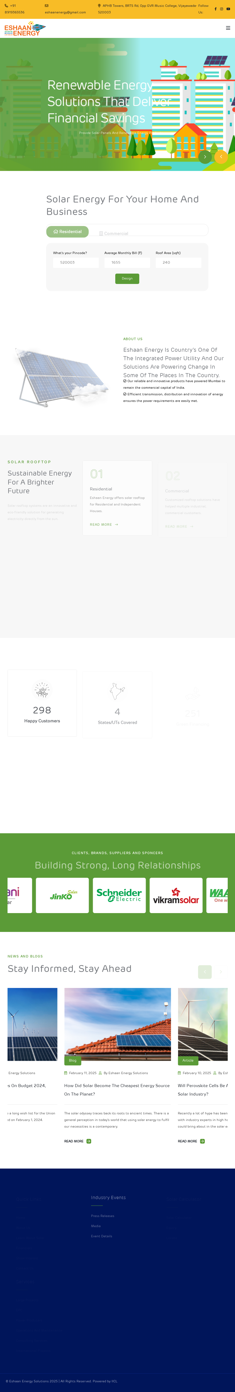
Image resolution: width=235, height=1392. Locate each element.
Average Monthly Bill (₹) (123, 253)
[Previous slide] (221, 157)
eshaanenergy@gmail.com (65, 12)
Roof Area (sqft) (168, 253)
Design (127, 278)
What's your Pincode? (70, 253)
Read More (77, 1141)
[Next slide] (205, 157)
